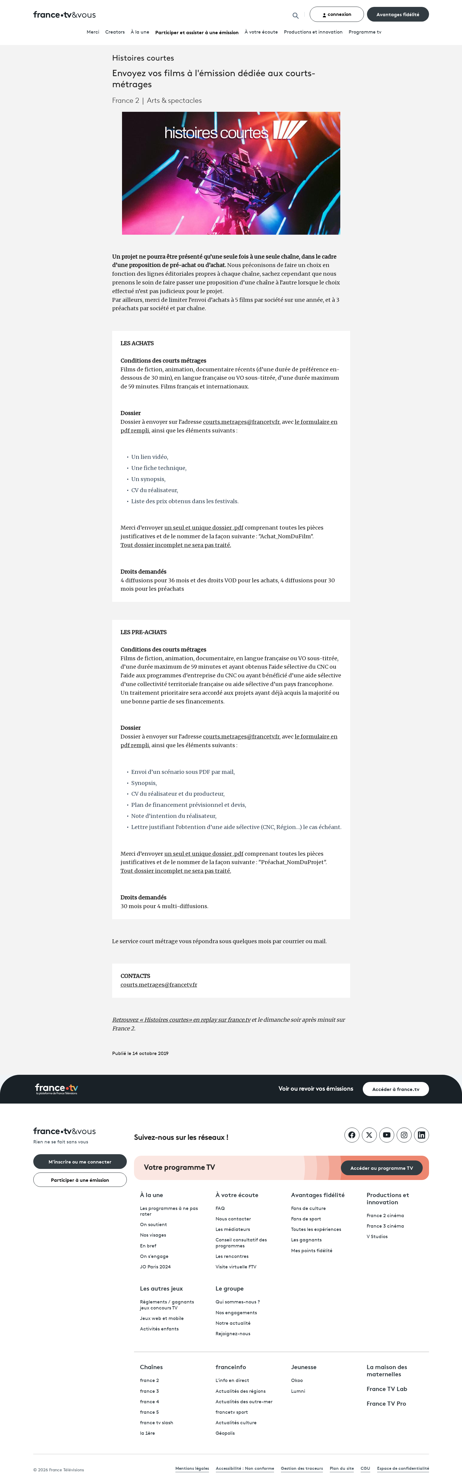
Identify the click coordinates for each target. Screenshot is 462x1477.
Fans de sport (306, 1219)
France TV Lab (387, 1388)
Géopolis (225, 1433)
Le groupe (230, 1288)
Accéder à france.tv (395, 1088)
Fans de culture (308, 1208)
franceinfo (231, 1366)
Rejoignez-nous (233, 1334)
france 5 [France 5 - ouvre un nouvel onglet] (149, 1412)
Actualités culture (236, 1423)
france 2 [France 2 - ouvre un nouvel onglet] (149, 1380)
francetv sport (232, 1412)
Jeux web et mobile (162, 1318)
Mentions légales (192, 1468)
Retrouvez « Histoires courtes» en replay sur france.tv (181, 1019)
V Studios (377, 1237)
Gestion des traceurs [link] (302, 1468)
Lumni (298, 1391)
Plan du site (342, 1468)
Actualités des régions (241, 1391)
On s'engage (154, 1256)
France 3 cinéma (385, 1226)
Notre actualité (233, 1323)
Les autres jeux (161, 1288)
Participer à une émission (80, 1179)
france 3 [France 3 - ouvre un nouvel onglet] (149, 1391)
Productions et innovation (313, 32)
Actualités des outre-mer (244, 1402)
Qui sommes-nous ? (238, 1302)
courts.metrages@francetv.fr (241, 421)
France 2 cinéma (385, 1216)
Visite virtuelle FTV (236, 1267)
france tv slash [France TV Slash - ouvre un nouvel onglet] (156, 1423)
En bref (148, 1246)
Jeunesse (304, 1366)
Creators (115, 32)
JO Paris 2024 (155, 1267)
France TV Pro (386, 1403)
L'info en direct (232, 1380)
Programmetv (365, 32)
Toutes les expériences (316, 1229)
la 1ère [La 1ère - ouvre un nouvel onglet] (147, 1433)
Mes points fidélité (311, 1251)
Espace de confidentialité (403, 1468)
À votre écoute (261, 32)
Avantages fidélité (398, 13)
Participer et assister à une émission (197, 31)
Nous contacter (233, 1219)
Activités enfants (159, 1329)
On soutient (153, 1225)
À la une (140, 32)
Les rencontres (232, 1256)
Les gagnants (306, 1240)
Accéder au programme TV (381, 1167)
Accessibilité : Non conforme (245, 1468)
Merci (93, 32)
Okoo (297, 1380)
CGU (365, 1468)
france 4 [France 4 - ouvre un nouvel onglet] (149, 1402)
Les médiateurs (233, 1229)
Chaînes (151, 1366)
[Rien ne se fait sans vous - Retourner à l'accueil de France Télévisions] (80, 1136)
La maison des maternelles (387, 1370)
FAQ (220, 1208)
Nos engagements (236, 1313)
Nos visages (153, 1235)
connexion (336, 14)
